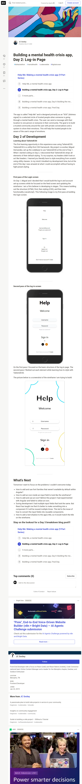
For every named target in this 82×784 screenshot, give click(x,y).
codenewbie (44, 64)
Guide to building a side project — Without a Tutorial (44, 720)
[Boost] (4, 81)
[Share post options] (4, 88)
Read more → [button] (44, 642)
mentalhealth (32, 64)
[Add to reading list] (4, 73)
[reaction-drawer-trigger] (4, 57)
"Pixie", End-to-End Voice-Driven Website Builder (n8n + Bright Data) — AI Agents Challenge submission (39, 626)
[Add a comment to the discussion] (47, 584)
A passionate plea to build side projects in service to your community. (44, 703)
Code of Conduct (38, 591)
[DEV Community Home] (3, 3)
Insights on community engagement (44, 712)
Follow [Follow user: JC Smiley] (44, 662)
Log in (61, 3)
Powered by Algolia (47, 3)
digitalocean (56, 64)
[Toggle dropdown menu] (78, 600)
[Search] (10, 3)
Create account (73, 3)
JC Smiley (22, 42)
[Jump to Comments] (4, 65)
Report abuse (51, 591)
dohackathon (19, 64)
